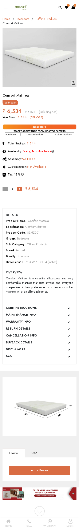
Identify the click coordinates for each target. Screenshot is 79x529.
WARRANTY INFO (18, 321)
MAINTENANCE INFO (21, 315)
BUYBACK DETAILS (19, 342)
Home (6, 19)
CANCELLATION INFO (21, 335)
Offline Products (46, 19)
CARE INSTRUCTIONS (21, 308)
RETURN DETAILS (18, 328)
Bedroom (23, 19)
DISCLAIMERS (15, 349)
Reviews (13, 453)
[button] (38, 91)
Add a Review (39, 470)
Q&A (34, 453)
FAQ (9, 356)
